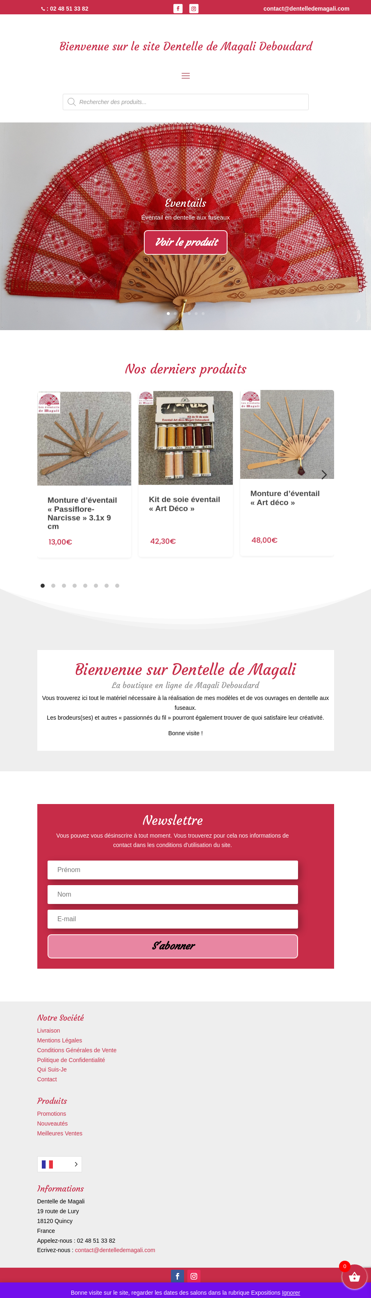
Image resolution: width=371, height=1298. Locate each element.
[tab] (42, 585)
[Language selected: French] (59, 1164)
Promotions (51, 1113)
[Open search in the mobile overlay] (186, 102)
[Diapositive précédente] (47, 475)
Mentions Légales (59, 1040)
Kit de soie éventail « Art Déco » (184, 481)
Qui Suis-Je (52, 1069)
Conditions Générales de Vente (77, 1050)
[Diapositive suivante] (324, 475)
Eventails (185, 203)
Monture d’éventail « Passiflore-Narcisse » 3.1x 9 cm (82, 499)
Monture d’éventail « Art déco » (285, 465)
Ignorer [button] (291, 1292)
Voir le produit (186, 243)
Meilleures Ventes (60, 1133)
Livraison (48, 1030)
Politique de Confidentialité (71, 1060)
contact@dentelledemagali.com (115, 1250)
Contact (47, 1079)
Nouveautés (52, 1123)
